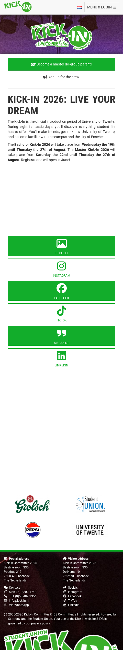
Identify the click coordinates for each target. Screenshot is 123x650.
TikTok (72, 600)
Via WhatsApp (19, 605)
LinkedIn (74, 605)
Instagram (75, 592)
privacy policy (40, 623)
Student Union (42, 619)
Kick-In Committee (36, 614)
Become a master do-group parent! (61, 64)
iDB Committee (63, 614)
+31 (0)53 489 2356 (23, 596)
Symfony (14, 619)
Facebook (75, 596)
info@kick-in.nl (19, 600)
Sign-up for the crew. (61, 77)
